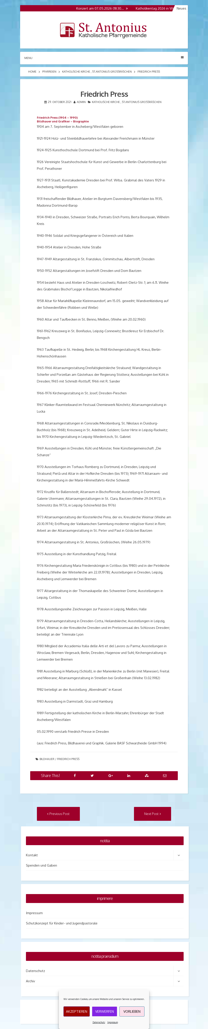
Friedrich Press (68, 759)
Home (32, 71)
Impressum (112, 1022)
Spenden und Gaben (41, 865)
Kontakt (32, 855)
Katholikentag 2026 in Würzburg (162, 8)
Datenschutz (99, 1022)
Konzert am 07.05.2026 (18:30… (102, 8)
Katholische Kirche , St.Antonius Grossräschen (97, 71)
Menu (104, 58)
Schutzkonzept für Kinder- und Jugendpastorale (62, 923)
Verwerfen (104, 1011)
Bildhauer (47, 759)
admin (81, 102)
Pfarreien (49, 71)
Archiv (30, 981)
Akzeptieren (76, 1011)
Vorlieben (131, 1011)
